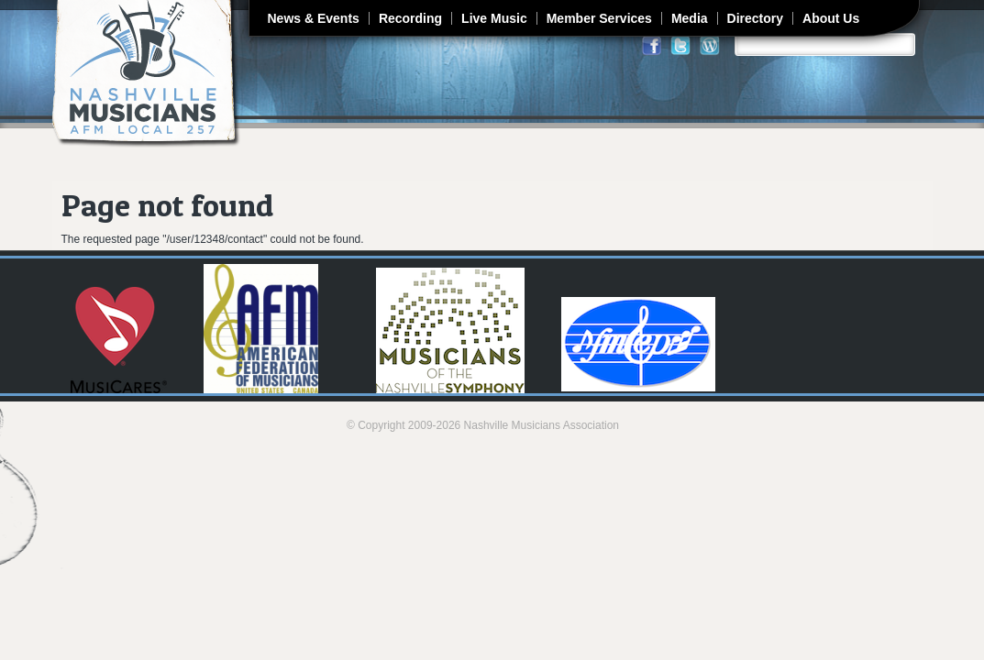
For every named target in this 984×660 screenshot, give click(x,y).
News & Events (313, 18)
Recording (410, 18)
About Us (830, 18)
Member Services (599, 18)
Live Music (494, 18)
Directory (755, 18)
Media (689, 18)
